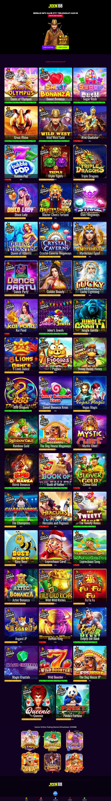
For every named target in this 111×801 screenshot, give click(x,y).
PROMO (41, 798)
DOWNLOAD (55, 798)
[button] (43, 34)
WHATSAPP (84, 798)
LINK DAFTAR (48, 47)
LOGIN (26, 798)
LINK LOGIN (62, 47)
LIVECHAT (70, 798)
